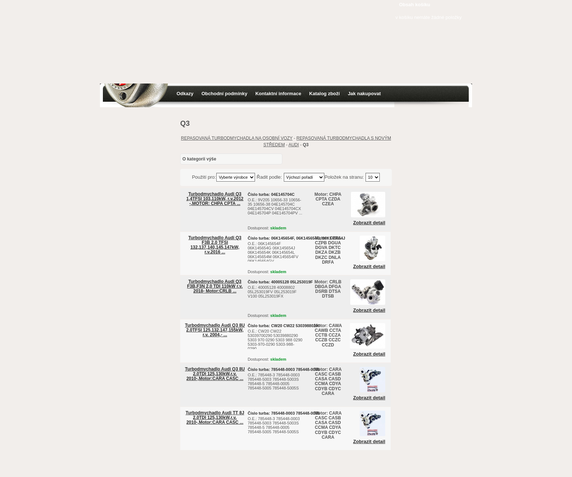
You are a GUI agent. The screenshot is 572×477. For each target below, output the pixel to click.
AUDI (294, 144)
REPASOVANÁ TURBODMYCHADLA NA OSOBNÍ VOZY (237, 138)
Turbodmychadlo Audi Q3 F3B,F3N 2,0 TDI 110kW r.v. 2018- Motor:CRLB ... (215, 286)
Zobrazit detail (369, 222)
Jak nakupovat (364, 93)
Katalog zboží (324, 93)
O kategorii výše (199, 159)
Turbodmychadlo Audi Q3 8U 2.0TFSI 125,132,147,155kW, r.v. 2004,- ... (215, 330)
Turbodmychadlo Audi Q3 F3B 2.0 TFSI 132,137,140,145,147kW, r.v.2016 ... (214, 245)
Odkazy (185, 93)
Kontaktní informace (278, 93)
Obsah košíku (414, 4)
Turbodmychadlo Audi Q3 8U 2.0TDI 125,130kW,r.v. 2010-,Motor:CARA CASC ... (215, 374)
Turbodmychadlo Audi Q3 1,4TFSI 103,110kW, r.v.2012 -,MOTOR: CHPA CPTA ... (215, 198)
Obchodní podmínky (224, 93)
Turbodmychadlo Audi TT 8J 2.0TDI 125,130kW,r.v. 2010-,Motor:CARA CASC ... (215, 417)
